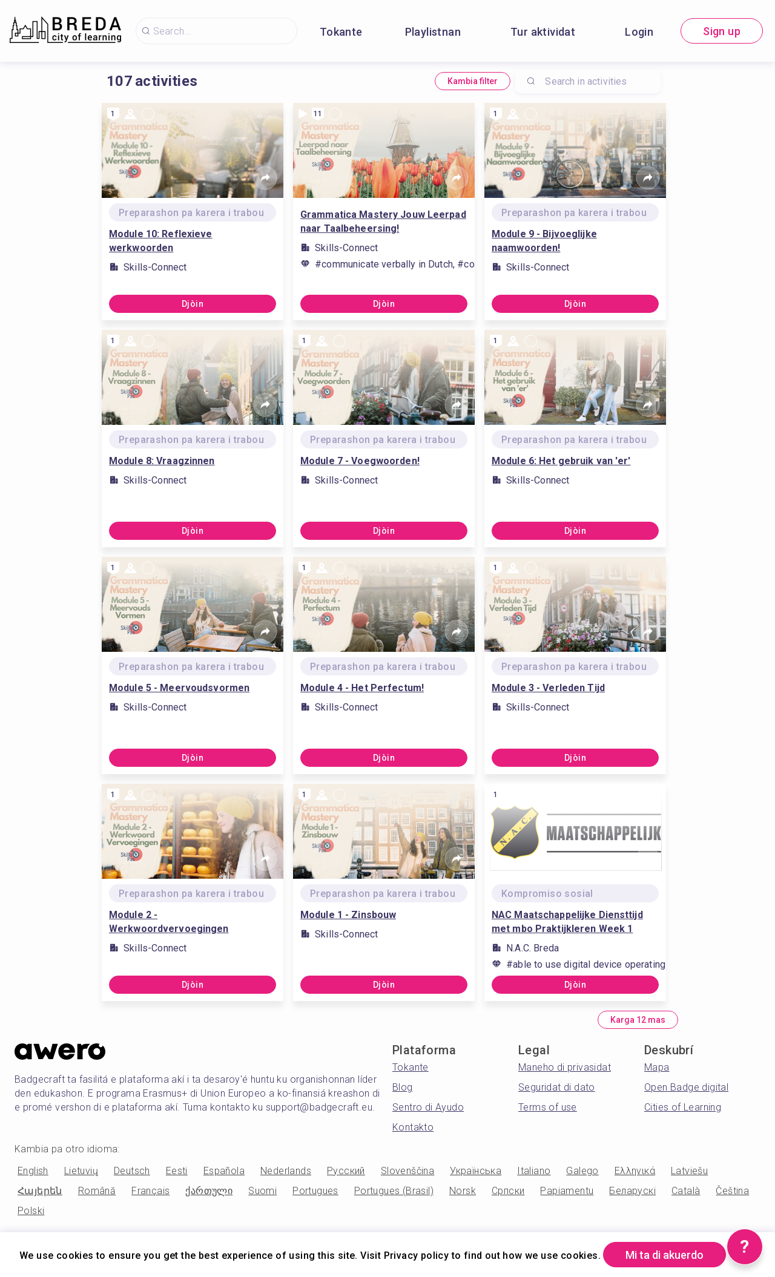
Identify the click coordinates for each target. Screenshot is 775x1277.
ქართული (208, 1191)
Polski (31, 1210)
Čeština (732, 1191)
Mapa (657, 1067)
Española (224, 1171)
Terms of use (547, 1107)
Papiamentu (566, 1191)
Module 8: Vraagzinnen (162, 461)
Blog (402, 1087)
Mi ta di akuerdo (664, 1255)
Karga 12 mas (637, 1020)
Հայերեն (40, 1191)
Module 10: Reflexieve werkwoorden (161, 241)
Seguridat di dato (556, 1087)
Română (97, 1191)
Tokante (341, 31)
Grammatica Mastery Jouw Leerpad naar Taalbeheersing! (383, 221)
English (33, 1171)
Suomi (262, 1191)
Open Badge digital (686, 1087)
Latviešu (689, 1171)
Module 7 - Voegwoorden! (360, 461)
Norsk (462, 1191)
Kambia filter (472, 81)
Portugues (315, 1191)
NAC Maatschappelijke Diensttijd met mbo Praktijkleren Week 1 (567, 921)
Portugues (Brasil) (394, 1191)
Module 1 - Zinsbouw (348, 915)
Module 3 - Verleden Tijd (548, 688)
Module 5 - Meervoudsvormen (179, 688)
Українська (475, 1171)
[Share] (265, 178)
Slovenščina (407, 1171)
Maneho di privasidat (564, 1067)
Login (639, 31)
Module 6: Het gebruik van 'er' (561, 461)
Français (150, 1191)
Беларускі (632, 1191)
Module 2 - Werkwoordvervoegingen (169, 921)
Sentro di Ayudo (428, 1107)
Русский (346, 1171)
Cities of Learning (682, 1107)
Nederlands (285, 1171)
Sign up (721, 31)
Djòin (192, 304)
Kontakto (413, 1127)
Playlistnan (433, 31)
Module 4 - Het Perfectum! (362, 688)
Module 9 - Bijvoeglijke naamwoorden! (544, 241)
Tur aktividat (542, 31)
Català (685, 1191)
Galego (582, 1171)
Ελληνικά (635, 1171)
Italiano (533, 1171)
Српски (508, 1191)
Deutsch (132, 1171)
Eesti (177, 1171)
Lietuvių (81, 1171)
